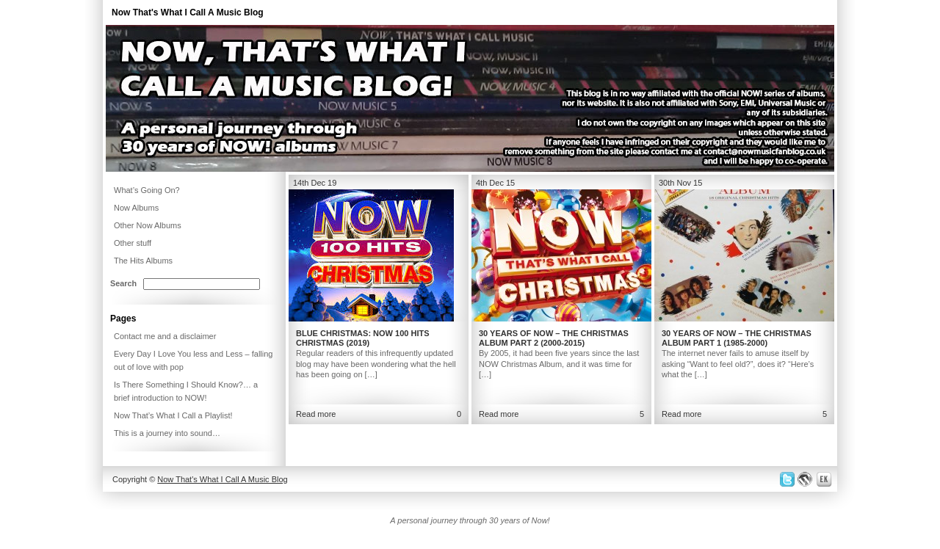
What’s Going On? (147, 190)
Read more (316, 414)
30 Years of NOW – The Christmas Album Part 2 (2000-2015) (554, 338)
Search (123, 283)
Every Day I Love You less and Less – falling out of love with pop (193, 360)
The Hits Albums (143, 260)
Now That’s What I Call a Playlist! (173, 415)
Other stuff (132, 243)
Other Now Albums (147, 225)
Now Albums (136, 207)
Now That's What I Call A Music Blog (188, 12)
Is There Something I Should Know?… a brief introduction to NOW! (186, 391)
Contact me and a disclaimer (165, 336)
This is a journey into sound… (167, 433)
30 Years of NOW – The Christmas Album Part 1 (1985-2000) (736, 338)
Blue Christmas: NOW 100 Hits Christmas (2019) (363, 338)
